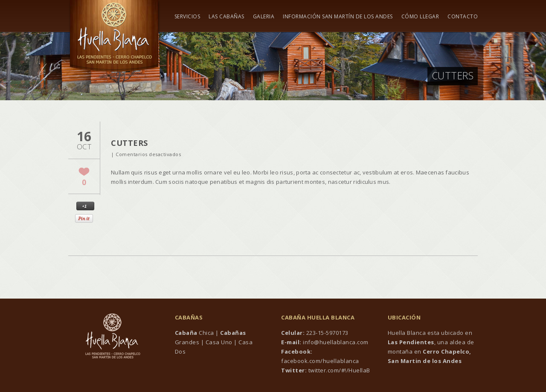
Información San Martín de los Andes (338, 16)
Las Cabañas (226, 16)
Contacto (462, 16)
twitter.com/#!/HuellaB (338, 370)
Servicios (187, 16)
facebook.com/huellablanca (320, 361)
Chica (194, 333)
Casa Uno (219, 342)
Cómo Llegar (420, 16)
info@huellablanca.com (336, 342)
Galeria (264, 16)
